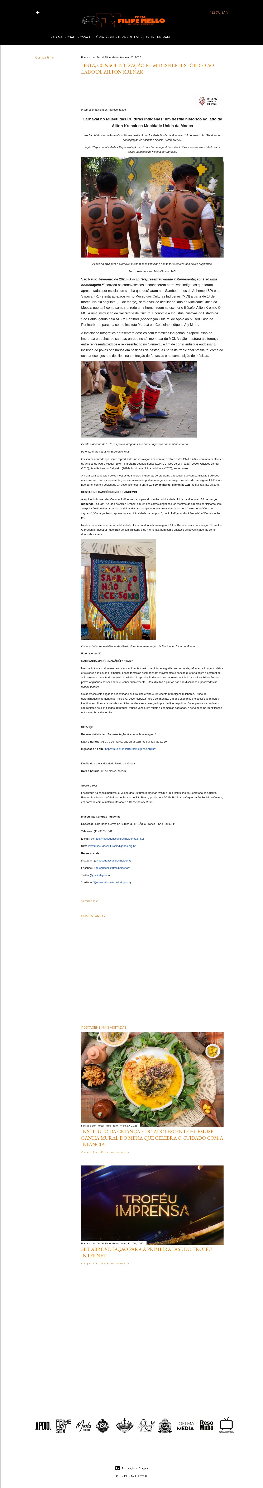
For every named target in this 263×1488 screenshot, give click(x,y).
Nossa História (90, 37)
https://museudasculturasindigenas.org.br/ (130, 748)
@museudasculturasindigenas (113, 860)
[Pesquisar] (218, 13)
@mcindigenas (100, 875)
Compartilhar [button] (44, 57)
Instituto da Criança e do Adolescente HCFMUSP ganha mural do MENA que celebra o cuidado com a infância (152, 1138)
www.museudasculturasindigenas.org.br (111, 846)
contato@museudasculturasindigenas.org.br (117, 838)
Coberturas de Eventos (127, 37)
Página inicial (62, 37)
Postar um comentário (115, 1152)
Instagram (160, 37)
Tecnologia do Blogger (131, 1468)
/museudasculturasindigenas (112, 867)
